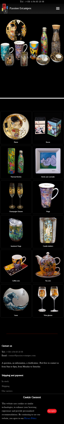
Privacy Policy (30, 418)
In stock (5, 381)
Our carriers (7, 391)
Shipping (5, 386)
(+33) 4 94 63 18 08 (34, 2)
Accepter (52, 411)
